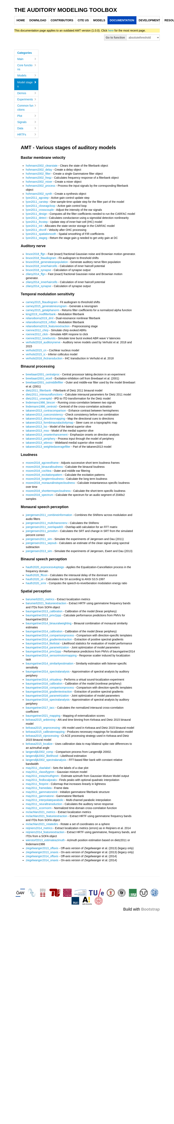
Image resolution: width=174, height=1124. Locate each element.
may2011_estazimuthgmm (42, 776)
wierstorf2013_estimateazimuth (45, 840)
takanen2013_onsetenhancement (47, 434)
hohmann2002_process (40, 185)
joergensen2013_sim (39, 551)
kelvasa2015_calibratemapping (45, 731)
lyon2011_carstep (37, 201)
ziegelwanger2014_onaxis (42, 860)
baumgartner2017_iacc (40, 707)
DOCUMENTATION (122, 20)
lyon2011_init (34, 225)
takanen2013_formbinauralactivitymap (49, 422)
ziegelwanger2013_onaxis (42, 852)
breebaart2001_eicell (39, 378)
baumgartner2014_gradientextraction (49, 639)
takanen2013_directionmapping (45, 418)
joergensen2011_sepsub (41, 543)
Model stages (27, 84)
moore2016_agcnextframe (42, 462)
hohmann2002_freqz (38, 177)
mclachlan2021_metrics (40, 812)
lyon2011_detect (36, 217)
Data (27, 128)
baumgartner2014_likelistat (42, 643)
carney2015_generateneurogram (46, 306)
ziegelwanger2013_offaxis (42, 848)
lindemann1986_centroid (41, 406)
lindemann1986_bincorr (40, 402)
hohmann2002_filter (38, 173)
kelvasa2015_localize (39, 743)
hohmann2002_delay (39, 169)
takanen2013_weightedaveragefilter (48, 446)
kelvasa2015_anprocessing (43, 727)
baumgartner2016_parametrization (47, 695)
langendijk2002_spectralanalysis (46, 759)
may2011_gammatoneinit (41, 792)
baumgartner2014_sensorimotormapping (51, 655)
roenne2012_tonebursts (40, 338)
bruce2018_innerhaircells (41, 266)
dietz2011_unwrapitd (39, 398)
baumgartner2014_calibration (44, 631)
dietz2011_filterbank (38, 390)
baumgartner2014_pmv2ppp (43, 651)
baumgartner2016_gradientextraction (49, 691)
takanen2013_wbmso (39, 442)
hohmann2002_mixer (39, 181)
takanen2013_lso (36, 426)
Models (27, 75)
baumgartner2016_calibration (44, 683)
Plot (27, 115)
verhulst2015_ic (35, 354)
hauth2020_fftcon (36, 575)
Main (27, 59)
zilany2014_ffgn (35, 274)
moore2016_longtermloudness (45, 478)
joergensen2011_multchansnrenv (46, 523)
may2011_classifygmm (40, 771)
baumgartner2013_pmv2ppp (43, 615)
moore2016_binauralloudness (44, 466)
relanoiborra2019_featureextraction (48, 326)
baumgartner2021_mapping (43, 715)
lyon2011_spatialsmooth (41, 233)
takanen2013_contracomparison (46, 410)
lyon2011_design (36, 213)
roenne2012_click (37, 334)
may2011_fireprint (37, 784)
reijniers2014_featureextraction (45, 832)
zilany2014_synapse (38, 286)
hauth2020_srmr (36, 583)
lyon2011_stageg (36, 237)
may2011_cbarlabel (38, 767)
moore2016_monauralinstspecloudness (50, 482)
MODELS (99, 20)
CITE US (83, 20)
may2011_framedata (38, 788)
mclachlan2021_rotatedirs (42, 824)
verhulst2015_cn (36, 350)
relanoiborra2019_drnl (39, 318)
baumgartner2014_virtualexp (43, 679)
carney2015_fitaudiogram (41, 302)
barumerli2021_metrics (40, 599)
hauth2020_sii (34, 579)
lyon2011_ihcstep (37, 221)
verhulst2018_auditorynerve (43, 342)
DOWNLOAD (37, 20)
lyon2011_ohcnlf (36, 229)
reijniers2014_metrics (39, 828)
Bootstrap (150, 909)
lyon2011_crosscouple (40, 209)
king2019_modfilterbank (41, 314)
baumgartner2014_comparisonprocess (50, 635)
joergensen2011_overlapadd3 (44, 527)
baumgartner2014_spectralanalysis (48, 671)
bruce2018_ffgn (35, 254)
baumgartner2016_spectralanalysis (48, 699)
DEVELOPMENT (149, 20)
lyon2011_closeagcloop (40, 205)
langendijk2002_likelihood (42, 755)
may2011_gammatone (40, 796)
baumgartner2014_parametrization (47, 647)
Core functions (27, 67)
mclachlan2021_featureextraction (46, 816)
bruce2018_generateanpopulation (47, 262)
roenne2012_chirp (37, 330)
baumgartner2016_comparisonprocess (50, 687)
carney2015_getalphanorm (42, 310)
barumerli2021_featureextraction (46, 603)
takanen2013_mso (37, 430)
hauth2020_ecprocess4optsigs (45, 567)
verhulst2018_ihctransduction (44, 358)
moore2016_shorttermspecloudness (48, 490)
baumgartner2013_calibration (44, 611)
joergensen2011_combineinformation (49, 515)
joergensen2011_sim (39, 539)
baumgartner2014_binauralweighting (48, 623)
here (111, 30)
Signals (27, 122)
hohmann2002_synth (39, 193)
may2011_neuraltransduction (44, 804)
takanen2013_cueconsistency (44, 414)
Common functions (27, 107)
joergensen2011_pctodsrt (41, 531)
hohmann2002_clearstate (41, 165)
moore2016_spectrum (39, 494)
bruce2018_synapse (38, 270)
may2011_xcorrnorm (38, 808)
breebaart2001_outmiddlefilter (44, 382)
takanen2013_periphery (40, 438)
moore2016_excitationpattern (44, 474)
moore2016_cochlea (38, 470)
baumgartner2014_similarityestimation (49, 663)
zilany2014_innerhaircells (41, 282)
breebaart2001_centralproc (42, 374)
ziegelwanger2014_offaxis (42, 856)
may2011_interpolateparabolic (44, 800)
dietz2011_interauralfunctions (44, 394)
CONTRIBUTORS (62, 20)
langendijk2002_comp (39, 751)
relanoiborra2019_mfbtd (41, 322)
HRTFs (27, 134)
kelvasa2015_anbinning (40, 719)
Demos (27, 93)
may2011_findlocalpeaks (41, 780)
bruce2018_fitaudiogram (41, 258)
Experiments (27, 99)
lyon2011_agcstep (37, 197)
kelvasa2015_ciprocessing (42, 735)
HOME (20, 20)
